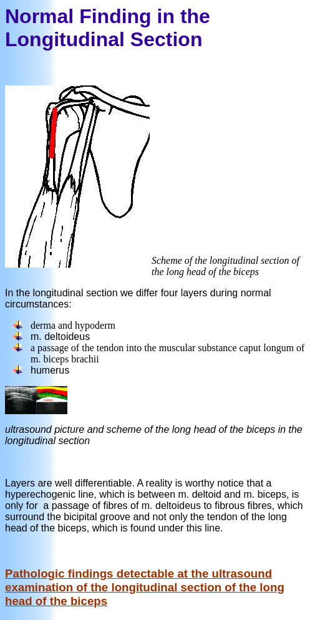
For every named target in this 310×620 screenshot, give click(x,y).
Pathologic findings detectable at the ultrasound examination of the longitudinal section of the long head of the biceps (144, 587)
